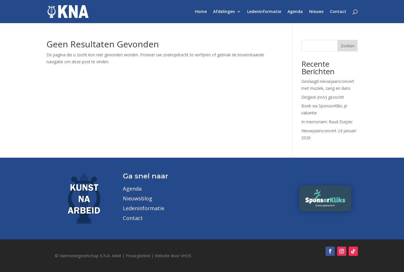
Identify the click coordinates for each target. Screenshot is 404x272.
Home (201, 12)
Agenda (295, 12)
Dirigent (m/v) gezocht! (322, 97)
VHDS (186, 255)
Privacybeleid (138, 255)
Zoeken (348, 46)
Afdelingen (224, 12)
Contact (338, 12)
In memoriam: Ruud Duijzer (327, 121)
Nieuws (316, 12)
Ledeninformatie (264, 12)
